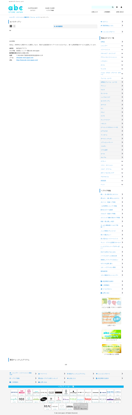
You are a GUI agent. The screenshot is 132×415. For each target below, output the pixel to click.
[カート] (117, 7)
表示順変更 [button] (58, 26)
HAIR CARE (50, 9)
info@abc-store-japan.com (24, 57)
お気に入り (95, 12)
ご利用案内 (107, 12)
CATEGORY (33, 9)
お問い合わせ (120, 12)
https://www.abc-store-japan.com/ (27, 60)
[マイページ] (121, 7)
